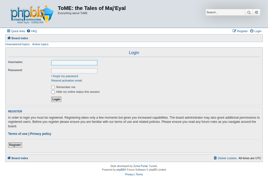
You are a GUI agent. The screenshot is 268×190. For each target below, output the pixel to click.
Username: (15, 62)
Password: (15, 70)
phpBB (120, 169)
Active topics (40, 44)
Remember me (63, 87)
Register (15, 145)
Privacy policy (40, 134)
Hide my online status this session (75, 91)
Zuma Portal (140, 166)
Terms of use (17, 134)
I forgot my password (64, 76)
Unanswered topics (17, 44)
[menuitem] (31, 31)
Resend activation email (66, 80)
